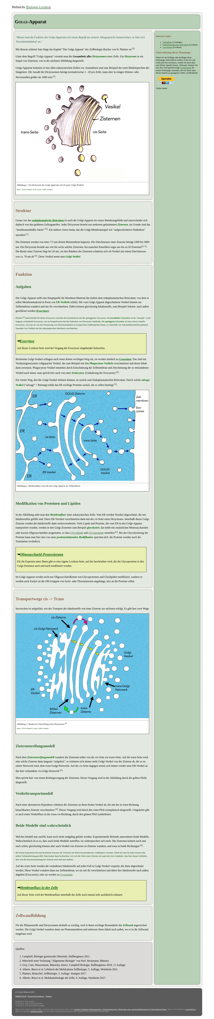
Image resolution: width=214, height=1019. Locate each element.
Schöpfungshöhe (36, 1011)
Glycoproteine (96, 532)
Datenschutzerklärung (36, 996)
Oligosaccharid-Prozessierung (41, 554)
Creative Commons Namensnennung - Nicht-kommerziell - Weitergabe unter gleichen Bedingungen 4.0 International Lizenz (120, 1009)
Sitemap (48, 996)
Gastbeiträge (185, 68)
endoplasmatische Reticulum (48, 220)
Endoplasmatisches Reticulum (175, 45)
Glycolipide (77, 532)
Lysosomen (125, 359)
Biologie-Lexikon (38, 7)
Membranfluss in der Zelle (39, 887)
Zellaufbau (167, 42)
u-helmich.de (190, 1009)
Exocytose (42, 310)
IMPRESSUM (20, 996)
